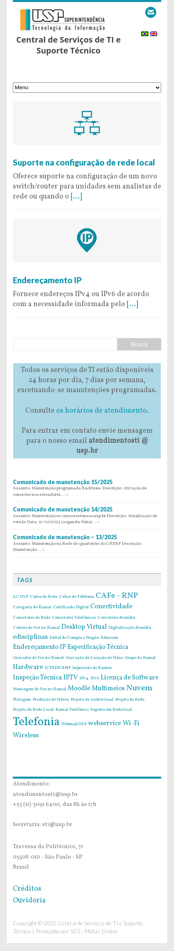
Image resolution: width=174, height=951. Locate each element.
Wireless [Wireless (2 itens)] (25, 735)
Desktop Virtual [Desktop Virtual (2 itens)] (84, 627)
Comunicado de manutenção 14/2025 (63, 509)
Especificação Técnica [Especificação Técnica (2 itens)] (97, 647)
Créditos (27, 889)
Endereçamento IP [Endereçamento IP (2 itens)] (39, 647)
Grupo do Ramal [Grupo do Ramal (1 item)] (140, 658)
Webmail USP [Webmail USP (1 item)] (74, 724)
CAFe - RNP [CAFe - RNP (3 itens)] (117, 595)
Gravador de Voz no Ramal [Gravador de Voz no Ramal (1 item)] (38, 658)
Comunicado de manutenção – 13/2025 (65, 537)
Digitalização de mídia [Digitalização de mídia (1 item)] (129, 628)
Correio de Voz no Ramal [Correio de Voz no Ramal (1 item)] (36, 628)
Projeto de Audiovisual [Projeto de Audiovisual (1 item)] (92, 700)
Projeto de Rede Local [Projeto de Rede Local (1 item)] (33, 710)
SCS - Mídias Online (94, 931)
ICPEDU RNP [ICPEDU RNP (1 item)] (58, 668)
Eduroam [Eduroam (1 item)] (109, 638)
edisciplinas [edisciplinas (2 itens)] (30, 637)
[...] (76, 197)
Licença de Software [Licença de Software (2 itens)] (129, 677)
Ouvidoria (29, 901)
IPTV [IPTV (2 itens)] (70, 677)
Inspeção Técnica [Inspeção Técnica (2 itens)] (37, 677)
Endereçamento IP (47, 280)
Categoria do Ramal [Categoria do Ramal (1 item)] (32, 607)
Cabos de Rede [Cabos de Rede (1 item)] (43, 597)
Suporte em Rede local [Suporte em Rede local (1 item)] (111, 710)
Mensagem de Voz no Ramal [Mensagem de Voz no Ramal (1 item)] (39, 689)
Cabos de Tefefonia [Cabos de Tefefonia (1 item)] (76, 597)
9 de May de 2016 (41, 152)
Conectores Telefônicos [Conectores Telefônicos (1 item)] (74, 618)
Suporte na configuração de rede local (84, 162)
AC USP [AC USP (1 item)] (20, 597)
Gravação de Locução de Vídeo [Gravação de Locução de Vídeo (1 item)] (94, 658)
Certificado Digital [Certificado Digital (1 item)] (71, 607)
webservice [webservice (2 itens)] (104, 723)
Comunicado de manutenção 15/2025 (63, 482)
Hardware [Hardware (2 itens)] (28, 667)
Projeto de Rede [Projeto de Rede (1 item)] (129, 700)
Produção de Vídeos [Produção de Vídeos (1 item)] (50, 700)
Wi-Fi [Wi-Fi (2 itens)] (131, 723)
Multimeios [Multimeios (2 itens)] (108, 688)
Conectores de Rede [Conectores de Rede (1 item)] (31, 618)
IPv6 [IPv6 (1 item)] (94, 678)
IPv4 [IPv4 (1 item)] (84, 678)
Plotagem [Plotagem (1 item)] (22, 700)
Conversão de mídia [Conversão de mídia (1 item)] (116, 618)
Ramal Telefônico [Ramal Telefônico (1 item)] (72, 710)
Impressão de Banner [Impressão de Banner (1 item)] (92, 668)
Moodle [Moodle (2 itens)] (79, 688)
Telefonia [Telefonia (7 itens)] (36, 722)
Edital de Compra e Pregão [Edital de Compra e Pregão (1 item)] (74, 638)
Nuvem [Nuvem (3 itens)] (139, 688)
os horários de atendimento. (102, 411)
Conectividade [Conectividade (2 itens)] (111, 606)
